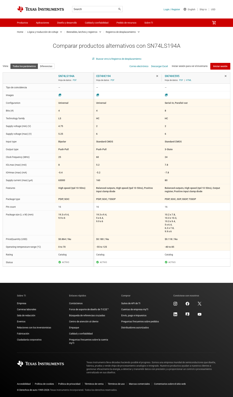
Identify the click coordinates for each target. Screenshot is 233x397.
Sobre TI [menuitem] (148, 22)
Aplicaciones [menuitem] (42, 22)
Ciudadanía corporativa (29, 339)
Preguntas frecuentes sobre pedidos (140, 321)
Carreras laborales (26, 309)
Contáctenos (76, 303)
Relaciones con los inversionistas (34, 327)
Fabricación (23, 333)
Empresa (21, 303)
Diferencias (46, 66)
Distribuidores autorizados (135, 327)
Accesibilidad (24, 384)
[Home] (40, 9)
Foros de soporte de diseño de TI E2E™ (89, 309)
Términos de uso (116, 384)
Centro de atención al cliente (83, 321)
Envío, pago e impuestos (133, 315)
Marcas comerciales (139, 384)
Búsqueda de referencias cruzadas (87, 315)
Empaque (74, 327)
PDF (75, 80)
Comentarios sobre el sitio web (170, 384)
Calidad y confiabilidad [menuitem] (96, 22)
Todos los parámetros (24, 66)
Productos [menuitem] (22, 22)
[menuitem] (214, 22)
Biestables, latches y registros (82, 32)
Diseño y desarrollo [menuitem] (67, 22)
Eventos (21, 321)
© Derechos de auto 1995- (33, 390)
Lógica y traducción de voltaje (42, 32)
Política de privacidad (69, 384)
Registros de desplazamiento (121, 32)
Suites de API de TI (130, 303)
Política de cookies (44, 384)
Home (20, 32)
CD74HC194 (103, 76)
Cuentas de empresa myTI (134, 309)
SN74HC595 (172, 76)
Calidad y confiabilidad (81, 333)
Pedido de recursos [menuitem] (126, 22)
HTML (188, 80)
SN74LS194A (66, 76)
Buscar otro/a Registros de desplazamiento (116, 59)
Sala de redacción (26, 315)
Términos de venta (94, 384)
